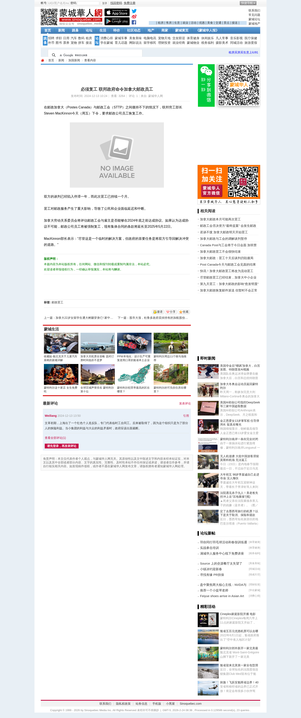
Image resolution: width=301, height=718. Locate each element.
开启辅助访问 (259, 3)
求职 (59, 38)
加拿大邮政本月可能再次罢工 (220, 219)
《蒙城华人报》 (207, 30)
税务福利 (207, 42)
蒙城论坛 (254, 19)
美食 (210, 22)
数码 (81, 38)
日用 (66, 38)
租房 (161, 22)
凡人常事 (222, 38)
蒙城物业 (193, 42)
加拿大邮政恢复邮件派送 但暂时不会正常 (228, 290)
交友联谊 (178, 38)
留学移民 (150, 42)
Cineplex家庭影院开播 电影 (238, 614)
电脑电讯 (150, 38)
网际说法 (135, 42)
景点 (227, 22)
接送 (235, 22)
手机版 (156, 703)
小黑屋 (170, 703)
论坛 (89, 30)
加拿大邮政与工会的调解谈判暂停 (223, 238)
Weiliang (51, 415)
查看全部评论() (55, 437)
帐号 (44, 3)
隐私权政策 (123, 703)
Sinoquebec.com (191, 703)
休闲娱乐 (207, 38)
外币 (51, 42)
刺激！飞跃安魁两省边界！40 (239, 682)
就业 (185, 22)
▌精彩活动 (206, 607)
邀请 (160, 311)
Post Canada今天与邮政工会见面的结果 (228, 264)
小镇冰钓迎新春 (211, 569)
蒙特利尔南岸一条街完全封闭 (239, 439)
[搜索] (94, 55)
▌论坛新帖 (206, 533)
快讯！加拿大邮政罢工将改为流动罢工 (226, 271)
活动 (193, 22)
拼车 (81, 42)
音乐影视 (236, 38)
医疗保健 (251, 38)
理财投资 (164, 42)
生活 (102, 30)
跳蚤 (75, 30)
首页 (47, 30)
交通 (218, 22)
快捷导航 (247, 3)
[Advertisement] (198, 15)
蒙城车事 (121, 38)
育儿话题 (121, 42)
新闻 (61, 30)
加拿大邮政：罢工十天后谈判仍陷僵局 (226, 258)
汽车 (74, 38)
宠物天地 (164, 38)
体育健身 (193, 38)
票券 (66, 42)
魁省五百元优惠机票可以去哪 (239, 631)
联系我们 (254, 10)
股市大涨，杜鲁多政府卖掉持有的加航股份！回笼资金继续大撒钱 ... (173, 317)
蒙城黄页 (182, 30)
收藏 (186, 311)
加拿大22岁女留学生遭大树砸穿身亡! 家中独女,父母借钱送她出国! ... (100, 317)
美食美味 (135, 38)
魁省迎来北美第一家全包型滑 (239, 665)
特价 (116, 30)
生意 (177, 22)
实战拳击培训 (209, 548)
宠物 (74, 42)
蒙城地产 (254, 23)
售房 (169, 22)
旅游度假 (251, 42)
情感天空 (255, 574)
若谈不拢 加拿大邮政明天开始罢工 (224, 232)
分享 (173, 311)
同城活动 (236, 42)
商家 (164, 30)
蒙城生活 (51, 329)
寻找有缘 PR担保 (212, 574)
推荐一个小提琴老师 (214, 590)
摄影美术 (222, 42)
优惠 (202, 22)
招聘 (51, 38)
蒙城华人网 (42, 60)
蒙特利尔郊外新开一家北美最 (239, 648)
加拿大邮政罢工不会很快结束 (220, 251)
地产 (151, 30)
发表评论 (185, 403)
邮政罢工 (57, 302)
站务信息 (141, 703)
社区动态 (133, 30)
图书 (59, 42)
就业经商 (178, 42)
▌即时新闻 (206, 358)
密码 (73, 3)
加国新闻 (74, 60)
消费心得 (106, 38)
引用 (186, 415)
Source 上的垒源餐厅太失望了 (221, 563)
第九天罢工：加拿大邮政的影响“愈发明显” (229, 284)
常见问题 (254, 14)
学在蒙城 (106, 42)
